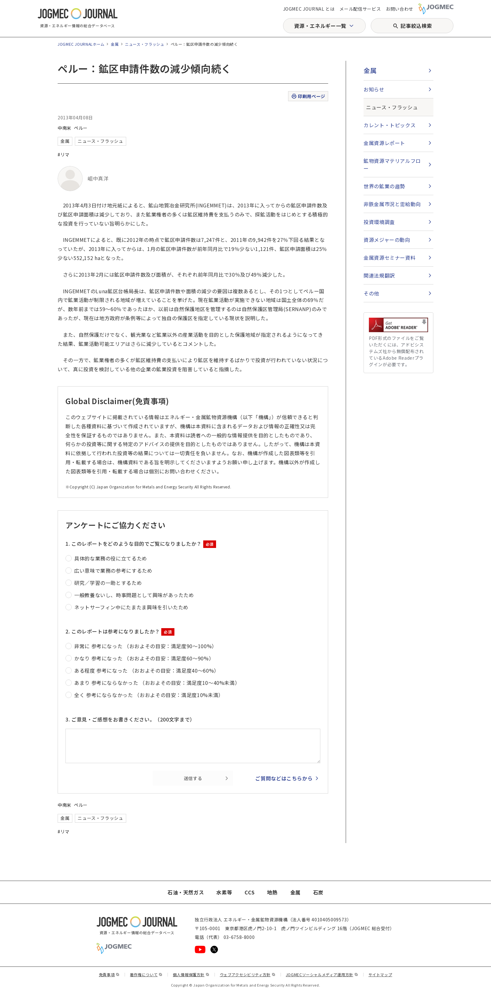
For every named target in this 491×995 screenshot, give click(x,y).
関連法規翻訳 (379, 275)
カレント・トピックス (390, 125)
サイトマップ (380, 974)
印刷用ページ (308, 96)
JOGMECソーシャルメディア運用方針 (322, 974)
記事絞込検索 (416, 25)
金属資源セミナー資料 (390, 257)
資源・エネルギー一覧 (320, 25)
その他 (371, 293)
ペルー (81, 128)
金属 (115, 44)
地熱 (272, 892)
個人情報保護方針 (191, 974)
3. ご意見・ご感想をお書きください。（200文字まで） (130, 719)
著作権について (146, 974)
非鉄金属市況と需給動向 (392, 204)
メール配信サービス (360, 9)
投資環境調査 (379, 222)
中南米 (64, 128)
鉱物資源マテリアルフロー (392, 164)
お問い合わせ (399, 9)
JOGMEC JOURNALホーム (81, 44)
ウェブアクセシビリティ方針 (248, 974)
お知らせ (374, 89)
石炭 (318, 892)
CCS (250, 892)
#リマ (64, 154)
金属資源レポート (384, 143)
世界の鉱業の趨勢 (384, 186)
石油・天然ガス (186, 892)
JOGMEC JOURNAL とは (309, 9)
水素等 (224, 892)
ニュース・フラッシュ (144, 44)
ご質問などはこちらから (284, 778)
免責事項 (109, 974)
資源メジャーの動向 (387, 239)
